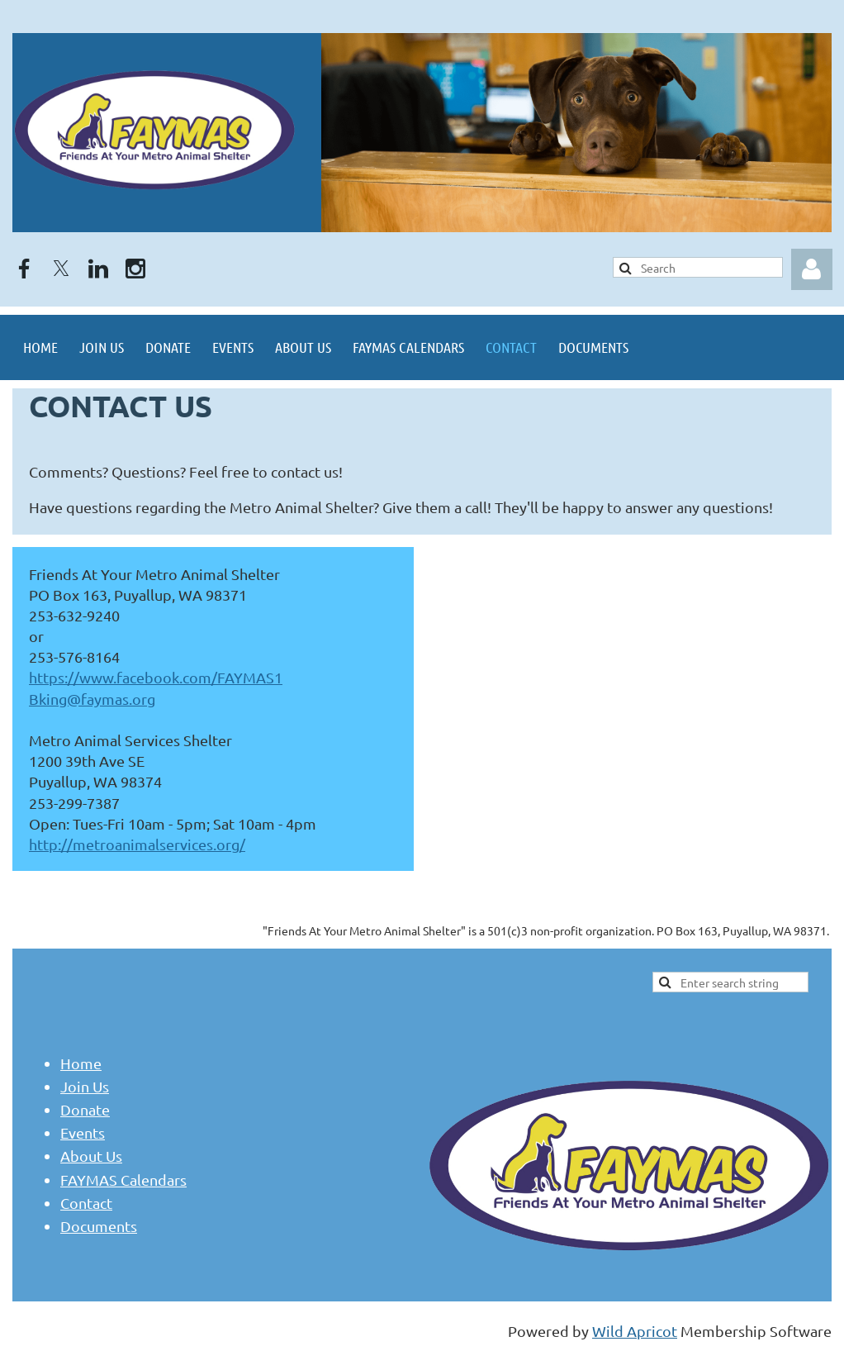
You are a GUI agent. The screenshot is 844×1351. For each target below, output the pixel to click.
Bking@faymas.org (92, 698)
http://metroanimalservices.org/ (137, 844)
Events (82, 1132)
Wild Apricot (634, 1330)
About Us (91, 1155)
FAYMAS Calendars (123, 1179)
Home (81, 1063)
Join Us (84, 1086)
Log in (811, 269)
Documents (98, 1225)
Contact (86, 1202)
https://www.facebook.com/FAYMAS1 (155, 677)
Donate (85, 1109)
